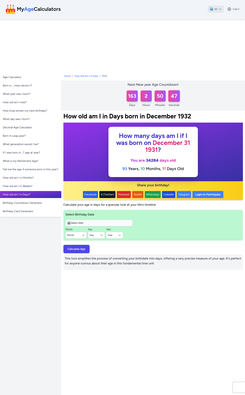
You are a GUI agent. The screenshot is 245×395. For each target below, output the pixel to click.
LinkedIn (168, 194)
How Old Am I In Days (86, 76)
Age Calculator (12, 77)
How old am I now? (15, 102)
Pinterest (123, 194)
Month (69, 229)
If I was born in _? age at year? (21, 152)
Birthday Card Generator (18, 211)
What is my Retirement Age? (20, 161)
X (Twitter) (107, 194)
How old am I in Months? (18, 177)
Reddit (138, 194)
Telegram (183, 194)
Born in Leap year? (14, 135)
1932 (104, 76)
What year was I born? (16, 94)
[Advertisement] (122, 45)
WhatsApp (152, 194)
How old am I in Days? (16, 194)
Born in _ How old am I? (17, 85)
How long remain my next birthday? (25, 110)
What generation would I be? (21, 144)
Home (67, 76)
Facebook (90, 194)
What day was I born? (16, 119)
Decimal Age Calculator (17, 127)
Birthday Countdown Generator (22, 202)
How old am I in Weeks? (17, 186)
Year (108, 229)
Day (90, 229)
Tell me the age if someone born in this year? (30, 169)
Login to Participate (208, 194)
